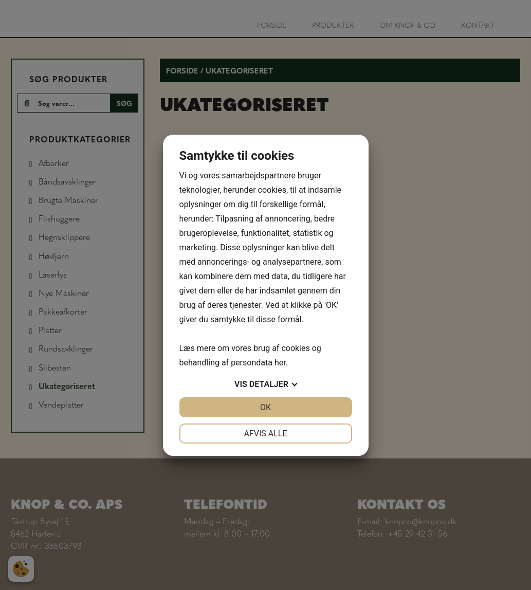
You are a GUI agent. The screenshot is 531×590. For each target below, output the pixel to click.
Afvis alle (265, 433)
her (280, 362)
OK (265, 407)
